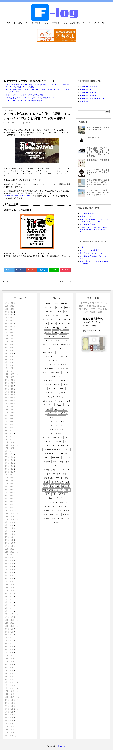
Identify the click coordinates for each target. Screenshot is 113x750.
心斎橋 (67, 490)
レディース (56, 457)
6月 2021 (9, 460)
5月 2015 (9, 676)
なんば (49, 409)
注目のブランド (52, 502)
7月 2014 (9, 706)
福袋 (45, 514)
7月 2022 (9, 422)
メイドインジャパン (60, 445)
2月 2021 (9, 472)
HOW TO (66, 320)
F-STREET (57, 316)
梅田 (53, 510)
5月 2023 (9, 392)
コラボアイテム (56, 377)
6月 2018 (9, 567)
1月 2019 (9, 546)
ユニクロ (66, 449)
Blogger (61, 746)
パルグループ (51, 413)
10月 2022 (9, 413)
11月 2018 (9, 552)
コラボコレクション (50, 381)
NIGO (61, 324)
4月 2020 (9, 502)
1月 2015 (9, 688)
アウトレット (62, 356)
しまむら (61, 389)
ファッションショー (56, 425)
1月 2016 (9, 653)
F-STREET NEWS (88, 95)
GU (52, 320)
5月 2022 (9, 427)
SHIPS (48, 332)
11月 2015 (9, 659)
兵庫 (51, 514)
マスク (66, 441)
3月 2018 (9, 576)
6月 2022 (9, 424)
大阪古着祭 (84, 101)
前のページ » (65, 281)
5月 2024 (9, 356)
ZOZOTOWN (48, 352)
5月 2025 (9, 321)
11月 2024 (9, 338)
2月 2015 (9, 685)
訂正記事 (63, 502)
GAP (66, 316)
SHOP (55, 332)
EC (65, 312)
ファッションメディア (56, 429)
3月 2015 (9, 682)
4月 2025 (9, 324)
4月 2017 (9, 608)
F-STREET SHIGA (88, 93)
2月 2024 (9, 365)
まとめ (47, 445)
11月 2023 (9, 374)
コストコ (67, 372)
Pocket (65, 270)
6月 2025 (9, 318)
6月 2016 (9, 638)
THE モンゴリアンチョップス (56, 340)
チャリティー (49, 405)
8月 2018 (9, 561)
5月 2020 (9, 499)
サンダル (67, 385)
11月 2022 (9, 410)
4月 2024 (9, 359)
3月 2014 (9, 718)
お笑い (45, 372)
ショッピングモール (63, 393)
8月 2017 (9, 596)
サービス (57, 385)
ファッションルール (56, 433)
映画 (55, 462)
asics (45, 308)
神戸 (47, 494)
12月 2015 (9, 656)
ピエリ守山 (63, 413)
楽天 (56, 466)
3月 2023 (9, 398)
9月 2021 (9, 451)
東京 (54, 506)
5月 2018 (9, 570)
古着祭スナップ (57, 482)
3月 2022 (9, 433)
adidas (55, 303)
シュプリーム (47, 393)
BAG (51, 308)
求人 (48, 474)
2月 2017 (9, 614)
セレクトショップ (49, 401)
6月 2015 (9, 673)
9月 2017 (9, 593)
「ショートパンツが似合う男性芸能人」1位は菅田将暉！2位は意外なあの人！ (98, 192)
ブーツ (68, 437)
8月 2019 (9, 525)
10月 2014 (9, 697)
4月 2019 (9, 537)
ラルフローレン (51, 453)
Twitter (9, 270)
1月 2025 (9, 333)
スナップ (50, 397)
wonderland (65, 344)
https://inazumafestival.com (18, 196)
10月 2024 (9, 342)
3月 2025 (9, 327)
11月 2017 (9, 587)
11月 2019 (9, 516)
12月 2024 (9, 336)
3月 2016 (9, 647)
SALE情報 (57, 328)
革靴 (67, 462)
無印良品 (65, 514)
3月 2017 (9, 611)
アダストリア (52, 360)
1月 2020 (9, 510)
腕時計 (56, 522)
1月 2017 (9, 617)
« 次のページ (8, 281)
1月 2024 (9, 368)
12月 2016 (9, 620)
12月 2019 (9, 513)
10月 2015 (9, 661)
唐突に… (83, 247)
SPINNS (64, 332)
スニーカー (61, 397)
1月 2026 (9, 303)
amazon (64, 303)
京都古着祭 (48, 478)
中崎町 (50, 498)
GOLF (45, 320)
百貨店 (66, 510)
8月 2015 (9, 667)
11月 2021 (9, 445)
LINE (54, 270)
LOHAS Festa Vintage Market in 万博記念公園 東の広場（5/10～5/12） (94, 229)
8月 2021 (9, 454)
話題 (67, 518)
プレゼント (57, 441)
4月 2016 (9, 644)
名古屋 (46, 518)
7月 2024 (9, 350)
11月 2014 (9, 694)
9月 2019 (9, 522)
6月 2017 (9, 602)
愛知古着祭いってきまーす (91, 253)
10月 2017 (9, 590)
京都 (64, 474)
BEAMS (59, 308)
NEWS (53, 324)
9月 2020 (9, 487)
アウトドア (50, 356)
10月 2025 (9, 309)
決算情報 (59, 478)
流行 (53, 518)
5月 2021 (9, 463)
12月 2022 (9, 407)
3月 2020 (9, 504)
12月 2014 (9, 691)
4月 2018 (9, 573)
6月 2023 (9, 389)
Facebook (20, 270)
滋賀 (58, 486)
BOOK (67, 308)
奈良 (66, 506)
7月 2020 (9, 493)
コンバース (47, 385)
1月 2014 (9, 724)
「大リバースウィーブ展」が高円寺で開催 (24, 101)
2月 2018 (9, 579)
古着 (67, 478)
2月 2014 (9, 721)
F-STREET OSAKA (88, 87)
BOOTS (49, 312)
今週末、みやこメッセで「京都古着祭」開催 (25, 95)
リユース (46, 457)
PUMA (47, 328)
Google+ (31, 270)
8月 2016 (9, 632)
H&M (58, 320)
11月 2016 (9, 623)
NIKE (68, 324)
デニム (59, 405)
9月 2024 (9, 344)
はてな (42, 270)
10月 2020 (9, 484)
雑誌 (51, 486)
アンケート (62, 364)
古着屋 (46, 482)
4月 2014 (9, 715)
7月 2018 (9, 564)
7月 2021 (9, 457)
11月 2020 (9, 481)
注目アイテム (60, 498)
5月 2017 (9, 605)
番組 (59, 510)
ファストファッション (56, 417)
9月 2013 (9, 736)
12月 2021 (9, 442)
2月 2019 (9, 543)
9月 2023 (9, 380)
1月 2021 (9, 475)
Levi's (45, 324)
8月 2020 (9, 490)
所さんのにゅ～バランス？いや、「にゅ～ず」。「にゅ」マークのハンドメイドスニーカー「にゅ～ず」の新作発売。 (98, 152)
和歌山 (60, 518)
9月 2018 (9, 558)
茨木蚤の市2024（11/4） (91, 216)
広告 (67, 482)
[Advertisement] (56, 58)
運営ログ (47, 462)
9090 (48, 303)
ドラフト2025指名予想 (90, 250)
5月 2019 (9, 534)
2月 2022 (9, 436)
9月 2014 (9, 700)
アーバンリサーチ (63, 352)
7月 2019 (9, 528)
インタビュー (63, 368)
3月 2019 (9, 540)
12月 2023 (9, 371)
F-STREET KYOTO (88, 89)
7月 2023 (9, 386)
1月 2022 (9, 439)
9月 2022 (9, 416)
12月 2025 (9, 306)
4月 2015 (9, 679)
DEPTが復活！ (93, 138)
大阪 (54, 494)
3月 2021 (9, 469)
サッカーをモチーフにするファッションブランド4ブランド (98, 172)
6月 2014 (9, 709)
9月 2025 (9, 312)
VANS (55, 344)
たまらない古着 (65, 401)
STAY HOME (52, 336)
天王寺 (47, 506)
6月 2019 (9, 531)
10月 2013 (9, 733)
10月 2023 (9, 377)
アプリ (63, 360)
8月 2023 (9, 383)
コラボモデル (65, 381)
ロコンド (67, 457)
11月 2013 (9, 730)
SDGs (65, 328)
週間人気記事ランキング (52, 490)
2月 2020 (9, 507)
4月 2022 (9, 430)
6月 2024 (9, 353)
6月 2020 (9, 496)
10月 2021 (9, 448)
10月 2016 (9, 626)
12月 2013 (9, 727)
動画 (60, 506)
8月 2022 (9, 419)
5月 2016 (9, 641)
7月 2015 (9, 670)
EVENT (47, 316)
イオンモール (50, 368)
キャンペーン (56, 372)
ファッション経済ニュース (52, 437)
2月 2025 (9, 330)
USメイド (46, 344)
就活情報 (65, 486)
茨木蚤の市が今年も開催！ (98, 160)
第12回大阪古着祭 (87, 213)
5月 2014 (9, 712)
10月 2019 (9, 519)
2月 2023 (9, 401)
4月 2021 (9, 466)
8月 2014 (9, 703)
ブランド (47, 441)
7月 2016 (9, 635)
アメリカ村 (51, 364)
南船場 (46, 510)
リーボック (64, 453)
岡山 (61, 462)
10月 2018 (9, 555)
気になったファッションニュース (56, 470)
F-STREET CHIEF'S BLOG (92, 98)
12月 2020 (9, 478)
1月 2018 (9, 581)
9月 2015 (9, 664)
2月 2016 (9, 650)
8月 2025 (9, 315)
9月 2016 (9, 629)
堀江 (58, 514)
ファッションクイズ (56, 421)
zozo (62, 348)
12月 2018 (9, 549)
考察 (45, 486)
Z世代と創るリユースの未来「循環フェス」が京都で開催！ (31, 98)
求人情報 (56, 474)
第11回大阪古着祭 (87, 224)
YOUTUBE (53, 348)
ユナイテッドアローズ (51, 449)
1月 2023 (9, 404)
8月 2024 (9, 347)
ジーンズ (51, 389)
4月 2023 (9, 395)
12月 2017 (9, 584)
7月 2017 (9, 599)
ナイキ (66, 405)
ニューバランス (60, 409)
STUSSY (62, 336)
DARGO (58, 312)
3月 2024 (9, 362)
